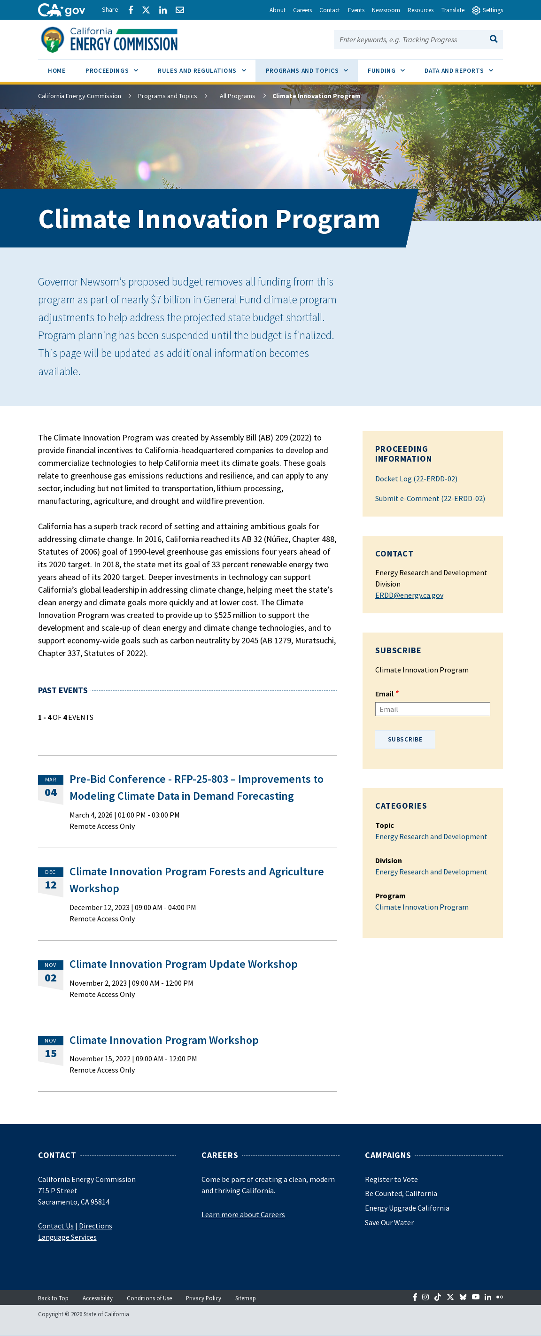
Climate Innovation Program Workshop (164, 1040)
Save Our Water (389, 1222)
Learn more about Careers (243, 1214)
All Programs (232, 96)
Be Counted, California (401, 1193)
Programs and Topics (167, 96)
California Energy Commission (79, 96)
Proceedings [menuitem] (116, 67)
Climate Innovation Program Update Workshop (184, 964)
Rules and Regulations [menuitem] (206, 67)
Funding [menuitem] (391, 67)
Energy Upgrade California (407, 1207)
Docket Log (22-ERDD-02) (416, 478)
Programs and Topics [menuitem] (312, 67)
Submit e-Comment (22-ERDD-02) (430, 498)
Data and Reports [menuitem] (464, 67)
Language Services (67, 1237)
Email (384, 693)
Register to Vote (391, 1179)
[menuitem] (57, 72)
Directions (95, 1225)
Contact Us (56, 1225)
